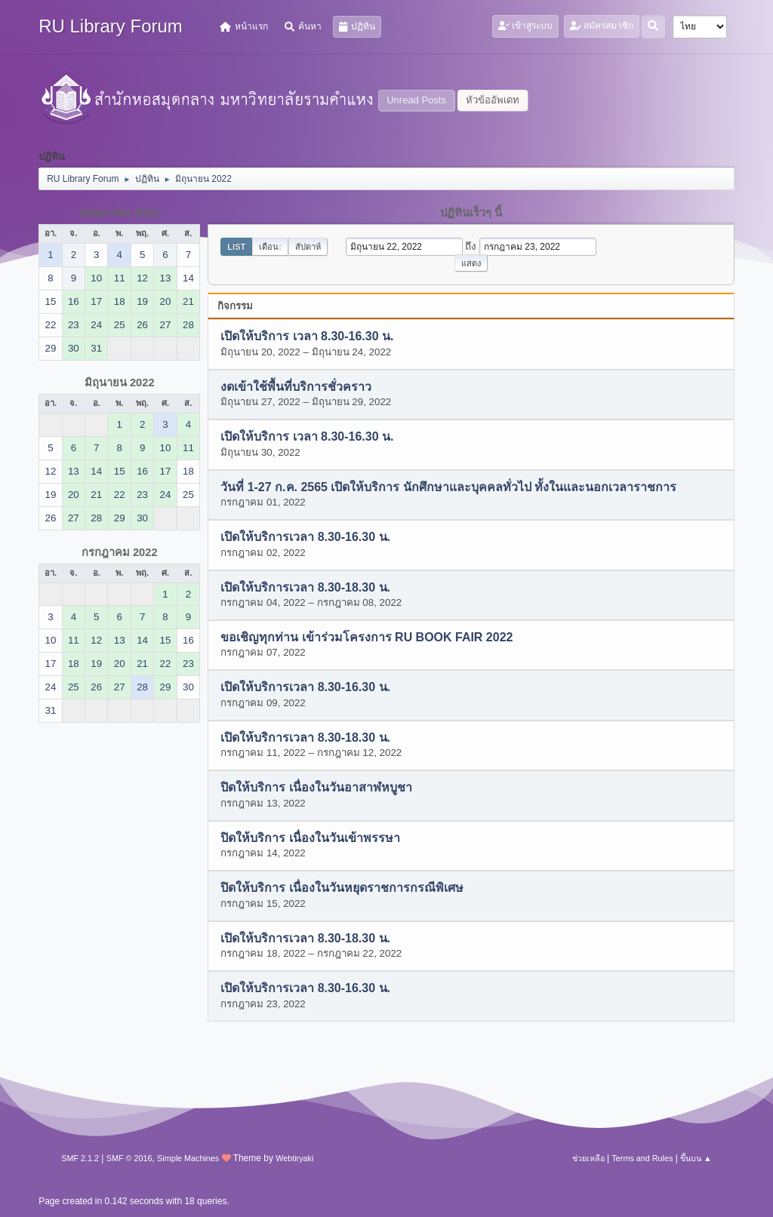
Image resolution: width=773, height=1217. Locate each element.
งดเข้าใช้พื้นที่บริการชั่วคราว (295, 386)
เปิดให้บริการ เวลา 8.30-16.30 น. (306, 336)
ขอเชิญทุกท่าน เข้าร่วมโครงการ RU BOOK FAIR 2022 (366, 637)
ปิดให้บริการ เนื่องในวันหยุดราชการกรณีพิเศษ (341, 888)
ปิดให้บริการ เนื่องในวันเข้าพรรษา (309, 837)
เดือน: (270, 246)
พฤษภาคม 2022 (119, 213)
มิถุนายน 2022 (120, 382)
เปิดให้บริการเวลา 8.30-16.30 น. (305, 537)
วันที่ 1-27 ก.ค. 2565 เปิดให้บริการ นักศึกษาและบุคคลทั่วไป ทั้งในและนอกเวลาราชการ (448, 487)
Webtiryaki (294, 1158)
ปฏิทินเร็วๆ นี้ (471, 213)
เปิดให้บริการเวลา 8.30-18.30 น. (305, 587)
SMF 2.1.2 (80, 1158)
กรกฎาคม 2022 (120, 552)
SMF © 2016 (129, 1158)
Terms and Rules (642, 1158)
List (236, 246)
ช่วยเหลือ (588, 1158)
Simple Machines (188, 1158)
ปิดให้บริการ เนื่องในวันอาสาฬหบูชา (315, 788)
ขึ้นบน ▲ (696, 1158)
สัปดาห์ (308, 246)
